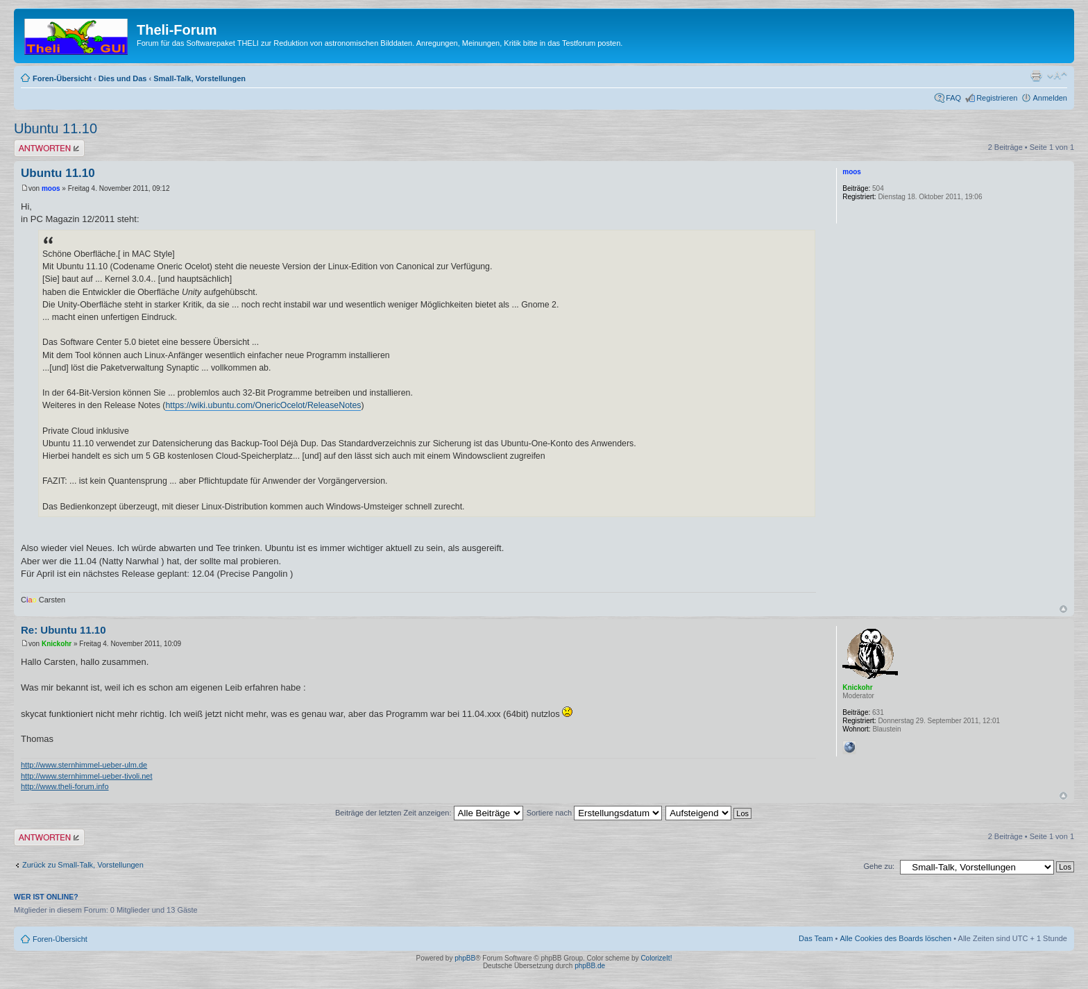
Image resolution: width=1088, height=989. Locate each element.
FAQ (953, 98)
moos (51, 188)
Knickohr (56, 644)
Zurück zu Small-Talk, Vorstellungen (83, 865)
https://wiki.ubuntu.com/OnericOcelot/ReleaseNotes (263, 405)
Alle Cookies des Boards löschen (895, 938)
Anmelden (1049, 98)
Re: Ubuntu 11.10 (63, 630)
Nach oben (1063, 609)
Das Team (816, 938)
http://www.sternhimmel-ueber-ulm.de (84, 765)
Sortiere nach (594, 813)
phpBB (464, 958)
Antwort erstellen (49, 148)
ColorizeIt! (656, 958)
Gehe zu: (878, 866)
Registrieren (996, 98)
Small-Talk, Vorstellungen (199, 78)
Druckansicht (1036, 75)
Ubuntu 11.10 (55, 128)
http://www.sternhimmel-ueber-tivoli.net (87, 776)
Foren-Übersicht (62, 78)
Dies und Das (123, 78)
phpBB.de (590, 966)
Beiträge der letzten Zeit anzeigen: (429, 813)
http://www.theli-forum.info (65, 786)
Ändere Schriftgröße (1057, 75)
